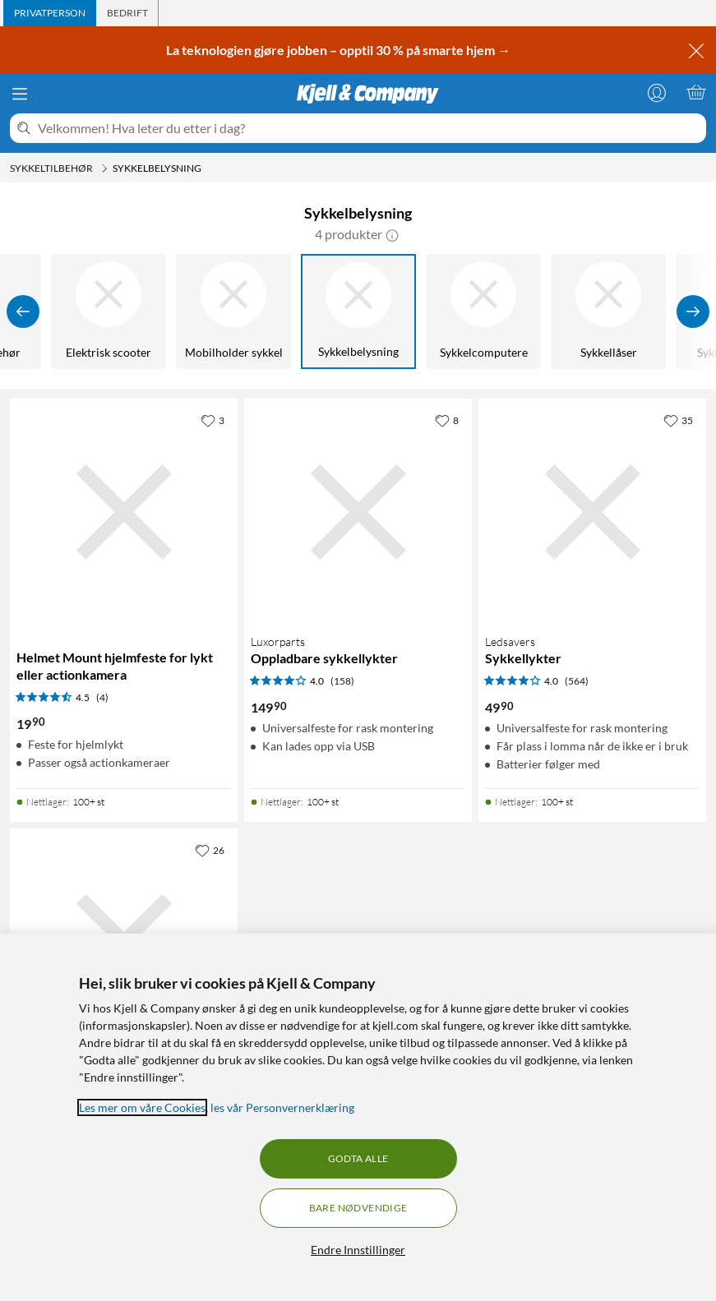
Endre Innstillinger (358, 1250)
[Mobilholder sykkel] (233, 311)
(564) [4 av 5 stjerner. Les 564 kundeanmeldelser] (577, 681)
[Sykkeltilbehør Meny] (104, 168)
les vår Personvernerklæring (282, 1107)
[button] (392, 234)
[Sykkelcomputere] (483, 311)
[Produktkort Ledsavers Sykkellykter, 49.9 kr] (592, 512)
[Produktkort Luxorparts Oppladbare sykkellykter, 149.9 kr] (358, 512)
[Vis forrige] (23, 311)
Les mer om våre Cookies (142, 1107)
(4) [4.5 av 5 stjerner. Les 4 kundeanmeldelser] (102, 697)
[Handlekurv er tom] (696, 92)
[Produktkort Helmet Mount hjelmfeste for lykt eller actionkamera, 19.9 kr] (124, 512)
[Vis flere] (693, 311)
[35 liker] (678, 420)
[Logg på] (657, 92)
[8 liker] (447, 420)
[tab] (49, 13)
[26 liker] (209, 850)
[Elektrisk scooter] (108, 311)
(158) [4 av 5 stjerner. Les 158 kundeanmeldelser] (342, 681)
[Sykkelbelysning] (358, 311)
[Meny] (19, 93)
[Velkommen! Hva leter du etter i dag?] (369, 128)
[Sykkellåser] (608, 311)
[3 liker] (212, 420)
